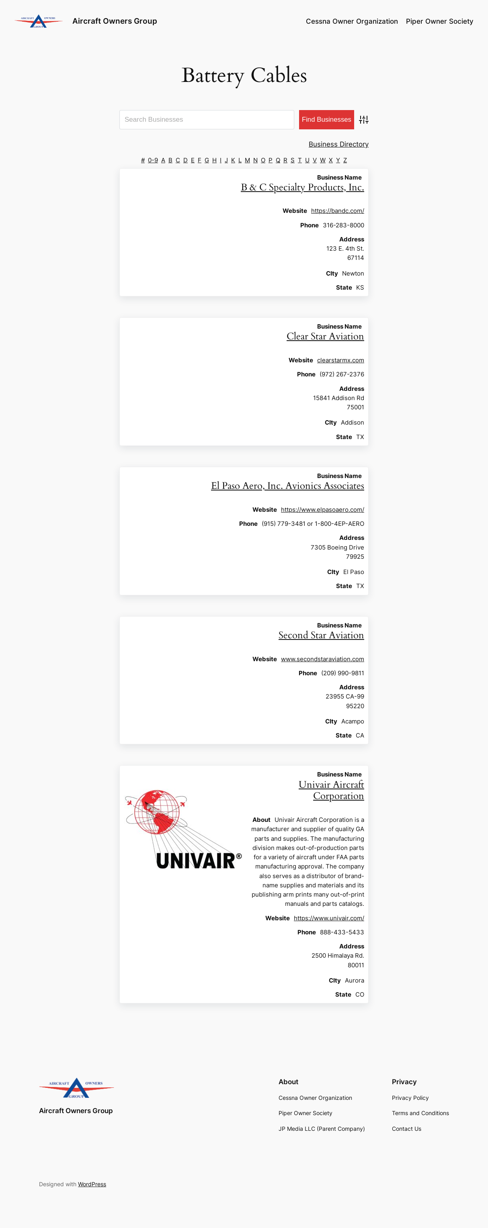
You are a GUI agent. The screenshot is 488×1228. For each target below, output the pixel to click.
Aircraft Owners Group (114, 21)
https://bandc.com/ (337, 211)
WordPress (92, 1184)
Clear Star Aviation (325, 336)
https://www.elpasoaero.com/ (322, 509)
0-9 (153, 160)
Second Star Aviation (321, 635)
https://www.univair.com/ (329, 918)
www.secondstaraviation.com (322, 659)
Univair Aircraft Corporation (331, 790)
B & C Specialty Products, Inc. (302, 187)
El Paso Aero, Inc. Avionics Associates (287, 485)
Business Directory (339, 144)
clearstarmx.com (340, 360)
